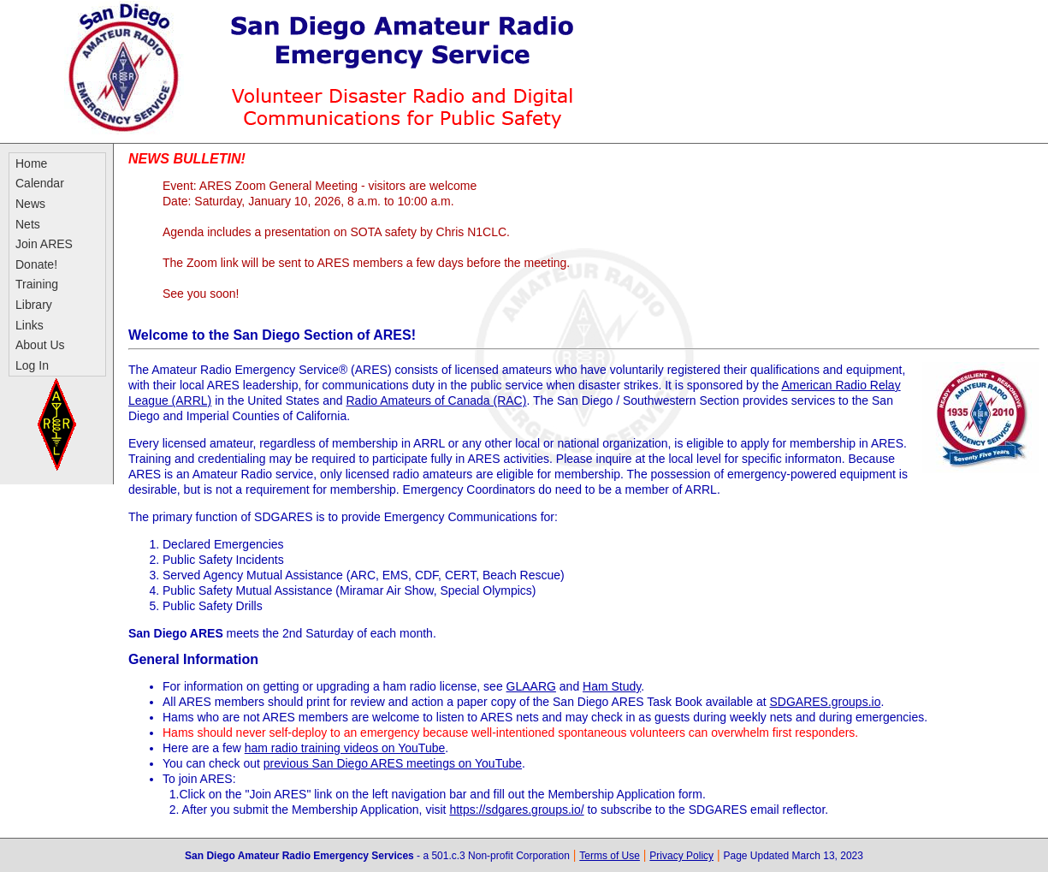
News (30, 204)
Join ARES (44, 244)
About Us (40, 345)
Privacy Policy (681, 856)
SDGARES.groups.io (824, 702)
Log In (32, 365)
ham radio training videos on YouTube (345, 748)
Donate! (36, 264)
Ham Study (612, 686)
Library (33, 304)
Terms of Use (609, 856)
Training (36, 284)
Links (29, 325)
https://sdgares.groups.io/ (516, 809)
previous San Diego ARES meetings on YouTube (392, 763)
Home (31, 163)
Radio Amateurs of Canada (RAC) (436, 400)
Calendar (39, 183)
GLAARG (531, 686)
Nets (27, 224)
